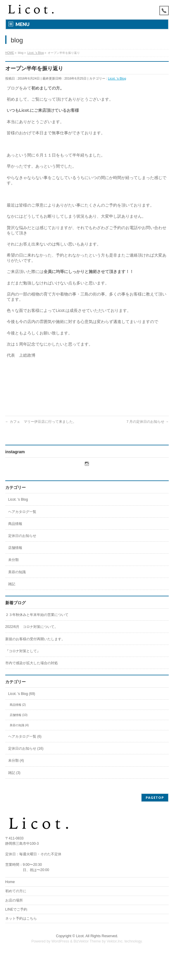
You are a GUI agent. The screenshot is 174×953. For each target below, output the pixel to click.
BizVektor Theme (87, 941)
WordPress (60, 941)
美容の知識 (17, 572)
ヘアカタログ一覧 (22, 512)
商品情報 (15, 524)
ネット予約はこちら (21, 918)
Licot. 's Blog (117, 78)
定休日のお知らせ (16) (26, 748)
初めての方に (15, 891)
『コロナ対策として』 (22, 651)
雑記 (11, 584)
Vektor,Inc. (115, 941)
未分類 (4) (16, 760)
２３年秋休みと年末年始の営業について (36, 615)
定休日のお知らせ (22, 536)
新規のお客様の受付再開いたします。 (35, 639)
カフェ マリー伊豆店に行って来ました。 (40, 422)
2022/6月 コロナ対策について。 (31, 627)
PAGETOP (155, 797)
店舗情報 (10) (18, 715)
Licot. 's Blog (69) (21, 694)
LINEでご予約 (16, 909)
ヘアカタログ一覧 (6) (25, 736)
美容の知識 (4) (19, 725)
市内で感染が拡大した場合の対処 (31, 663)
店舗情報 (15, 548)
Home (10, 882)
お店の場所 (14, 900)
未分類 (13, 560)
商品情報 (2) (18, 704)
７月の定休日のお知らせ (147, 422)
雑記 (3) (14, 773)
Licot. (80, 936)
